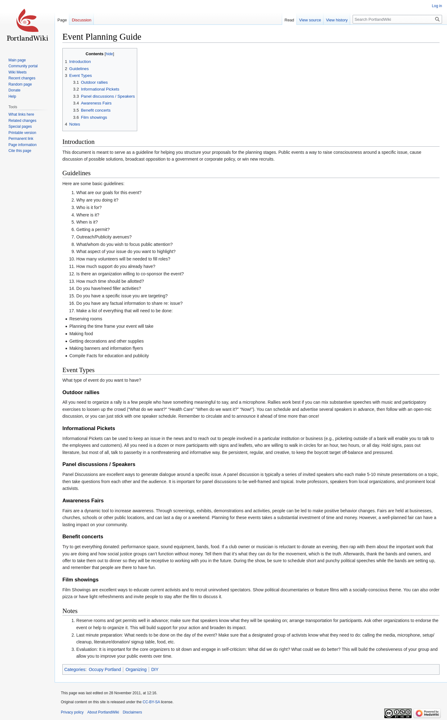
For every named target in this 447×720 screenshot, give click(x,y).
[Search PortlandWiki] (397, 19)
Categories (74, 669)
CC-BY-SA (151, 702)
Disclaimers (132, 712)
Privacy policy (72, 712)
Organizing (136, 669)
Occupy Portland (105, 669)
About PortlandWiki (103, 712)
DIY (154, 669)
